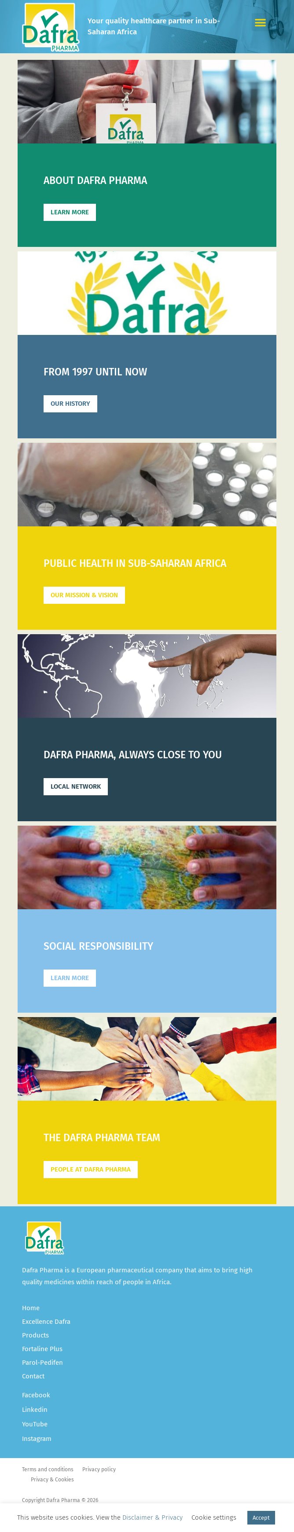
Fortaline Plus (42, 1349)
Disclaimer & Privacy (152, 1517)
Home (31, 1308)
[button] (261, 22)
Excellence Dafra (46, 1322)
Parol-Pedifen (42, 1363)
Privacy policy (99, 1469)
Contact (33, 1376)
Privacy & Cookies (52, 1480)
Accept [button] (261, 1517)
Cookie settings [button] (213, 1517)
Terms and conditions (48, 1469)
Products (35, 1335)
